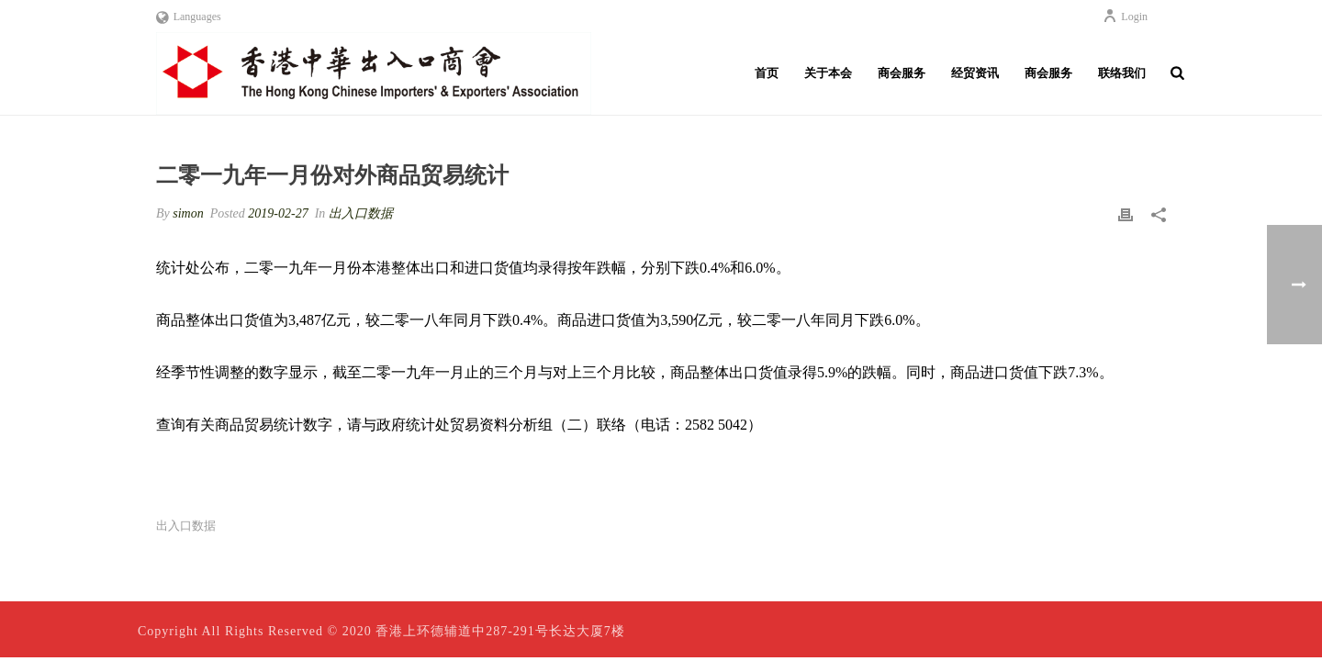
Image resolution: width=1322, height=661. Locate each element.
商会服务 (901, 73)
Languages (188, 16)
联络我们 (1122, 73)
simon (188, 213)
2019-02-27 (278, 213)
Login (1125, 16)
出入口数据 (361, 213)
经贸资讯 (975, 73)
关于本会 (828, 73)
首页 (767, 73)
